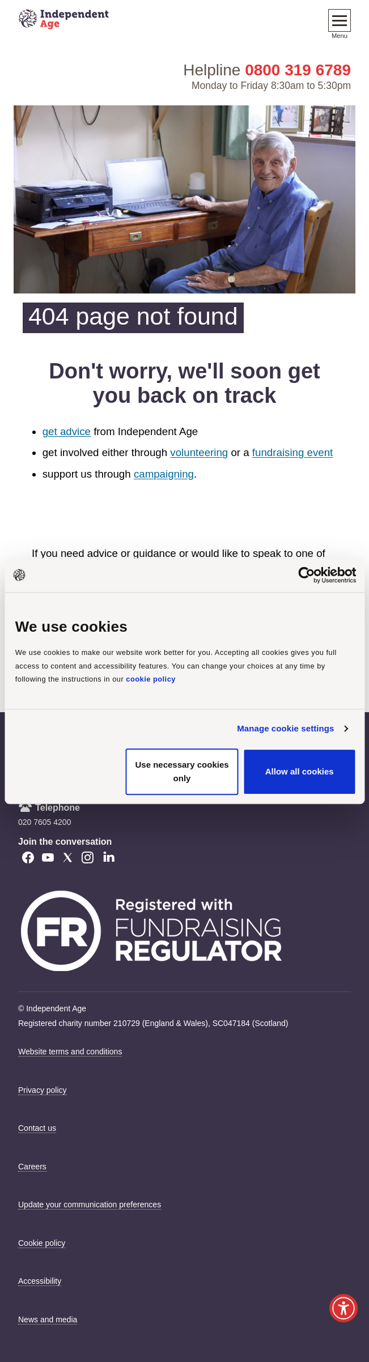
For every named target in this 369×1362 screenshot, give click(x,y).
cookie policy (151, 679)
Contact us (37, 1128)
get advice (67, 431)
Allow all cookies (299, 771)
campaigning (164, 474)
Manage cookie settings (285, 728)
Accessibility (39, 1281)
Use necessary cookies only (181, 771)
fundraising (278, 452)
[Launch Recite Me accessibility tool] (343, 1308)
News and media (47, 1319)
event (318, 452)
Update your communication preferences (89, 1204)
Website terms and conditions (70, 1051)
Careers (32, 1166)
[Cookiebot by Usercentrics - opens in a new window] (306, 575)
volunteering (199, 452)
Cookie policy (41, 1243)
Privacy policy (42, 1090)
